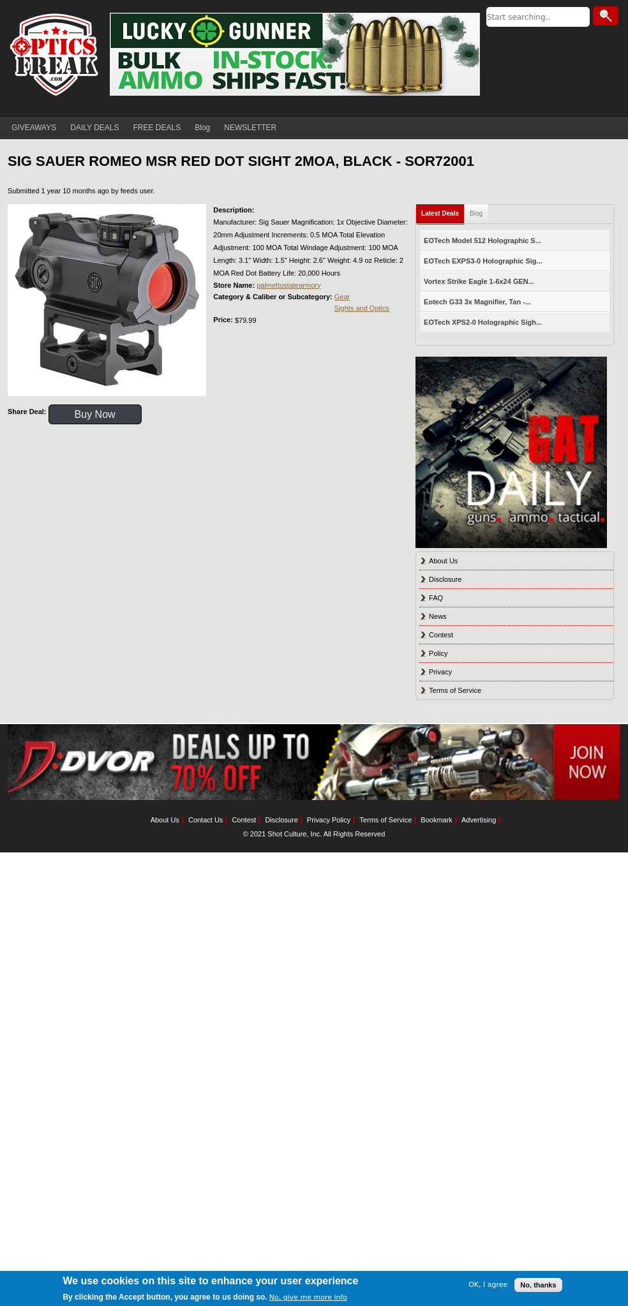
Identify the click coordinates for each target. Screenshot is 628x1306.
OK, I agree (487, 1284)
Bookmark (436, 820)
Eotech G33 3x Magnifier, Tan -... (477, 302)
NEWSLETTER (250, 127)
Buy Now (95, 414)
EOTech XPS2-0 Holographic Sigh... (483, 322)
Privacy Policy (328, 820)
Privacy (440, 672)
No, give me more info (308, 1297)
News (438, 616)
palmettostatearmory (288, 285)
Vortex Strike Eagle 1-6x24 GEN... (479, 281)
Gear (342, 297)
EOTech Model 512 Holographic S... (482, 240)
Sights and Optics (361, 308)
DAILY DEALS (94, 127)
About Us (443, 561)
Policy (438, 653)
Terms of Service (455, 690)
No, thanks (538, 1285)
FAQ (436, 598)
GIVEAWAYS (33, 127)
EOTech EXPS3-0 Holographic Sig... (483, 261)
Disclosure (445, 579)
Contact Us (205, 820)
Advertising (478, 820)
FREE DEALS (157, 127)
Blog (202, 127)
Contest (441, 635)
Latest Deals (440, 213)
